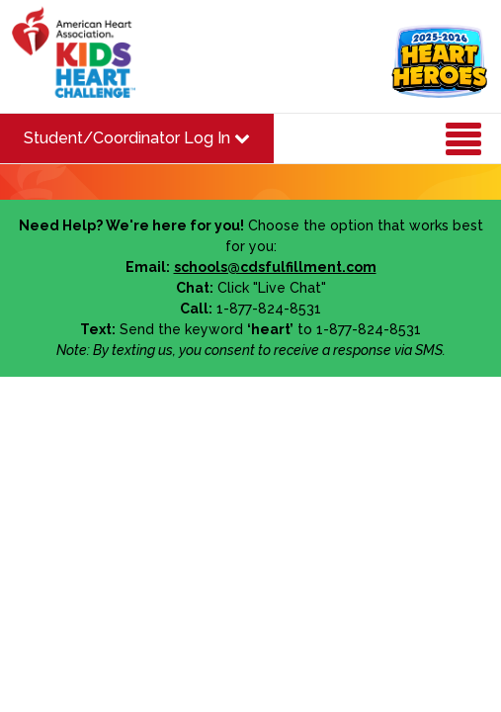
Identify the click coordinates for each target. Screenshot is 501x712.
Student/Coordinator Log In (137, 138)
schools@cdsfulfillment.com (275, 267)
